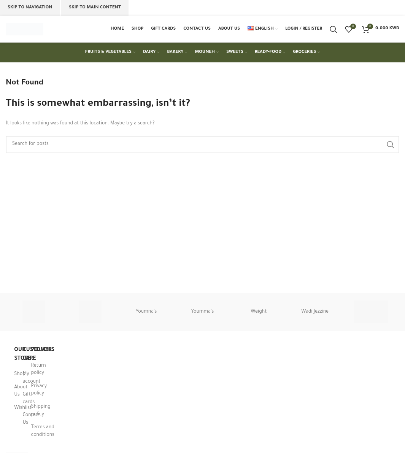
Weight (259, 312)
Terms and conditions (42, 431)
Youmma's (202, 312)
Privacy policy (39, 390)
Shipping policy (41, 411)
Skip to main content (95, 7)
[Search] (333, 29)
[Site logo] (24, 29)
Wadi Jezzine (315, 312)
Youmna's (146, 312)
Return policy (38, 369)
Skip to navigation (30, 7)
